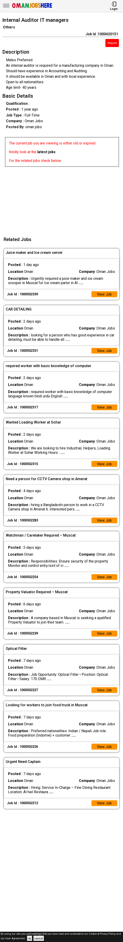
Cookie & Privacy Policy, (102, 933)
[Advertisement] (63, 199)
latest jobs (46, 152)
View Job (104, 294)
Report (112, 43)
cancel (38, 938)
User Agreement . (15, 938)
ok (29, 938)
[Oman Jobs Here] (32, 8)
